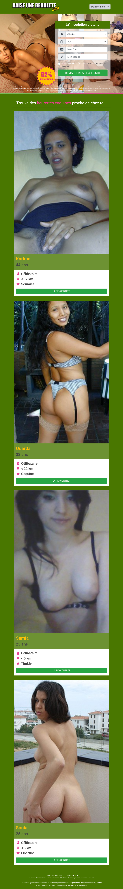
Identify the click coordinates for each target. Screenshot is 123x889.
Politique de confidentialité (84, 883)
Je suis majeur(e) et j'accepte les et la (84, 64)
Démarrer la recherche (83, 73)
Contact (99, 883)
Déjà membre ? (99, 6)
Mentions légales (65, 883)
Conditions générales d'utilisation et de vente (39, 883)
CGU (90, 63)
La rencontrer (61, 291)
